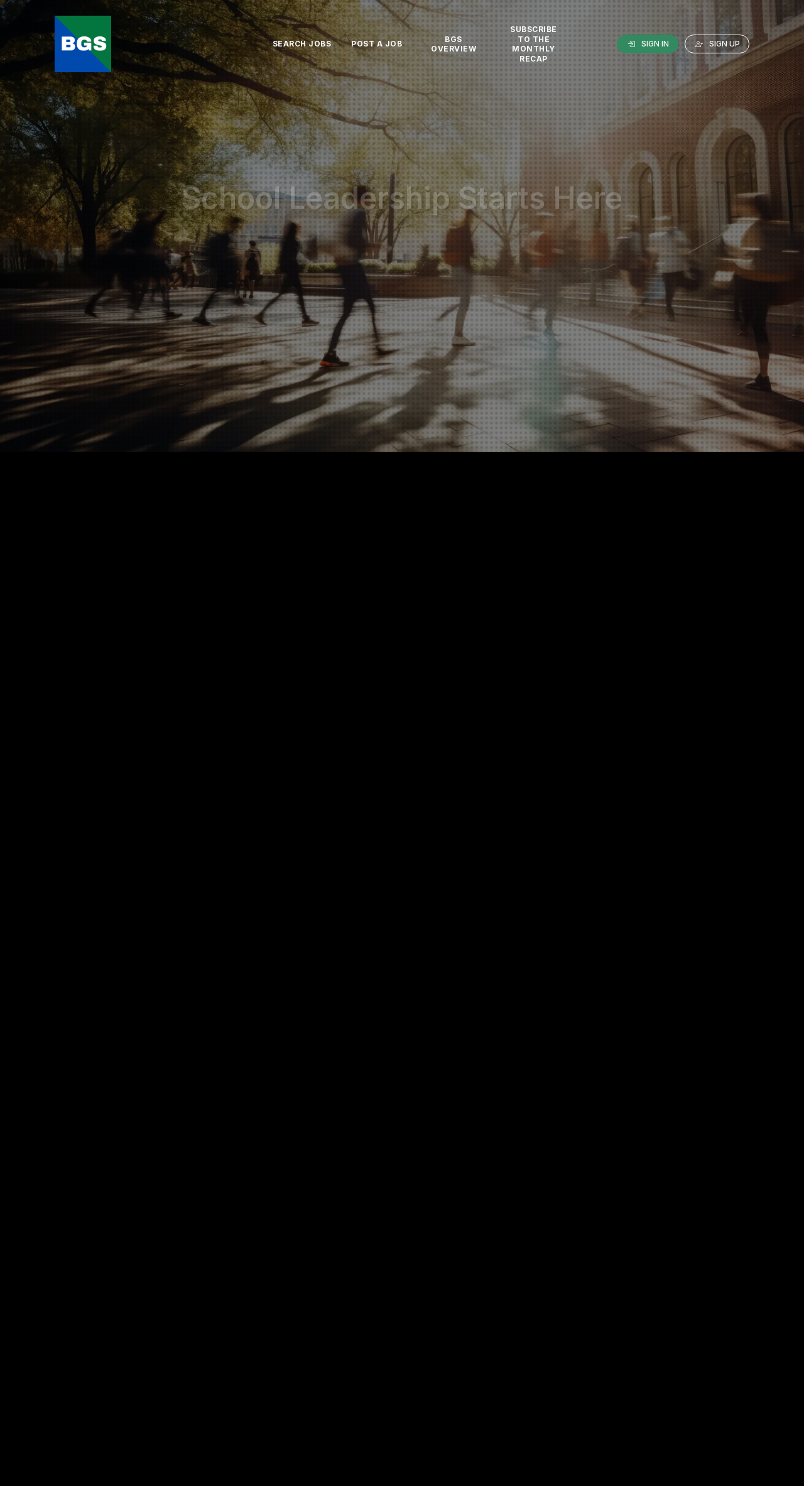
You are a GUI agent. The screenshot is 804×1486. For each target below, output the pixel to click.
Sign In (647, 44)
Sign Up (717, 44)
